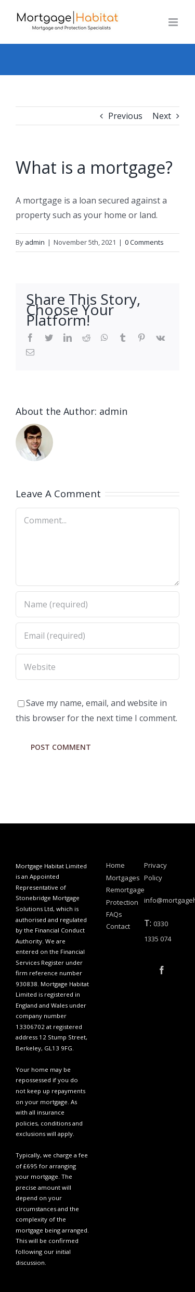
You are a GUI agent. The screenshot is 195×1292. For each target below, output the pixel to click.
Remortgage (120, 889)
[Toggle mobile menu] (173, 22)
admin (35, 242)
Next (161, 116)
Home (115, 865)
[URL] (97, 667)
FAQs (114, 914)
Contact (118, 926)
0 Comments (144, 242)
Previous (125, 116)
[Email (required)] (97, 636)
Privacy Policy (155, 871)
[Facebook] (162, 970)
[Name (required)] (97, 604)
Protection (120, 902)
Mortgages (120, 877)
